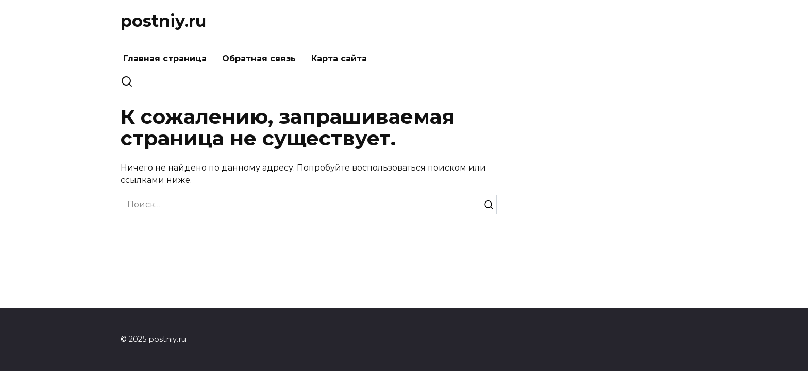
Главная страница (165, 58)
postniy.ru (163, 21)
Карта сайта (339, 58)
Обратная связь (259, 58)
